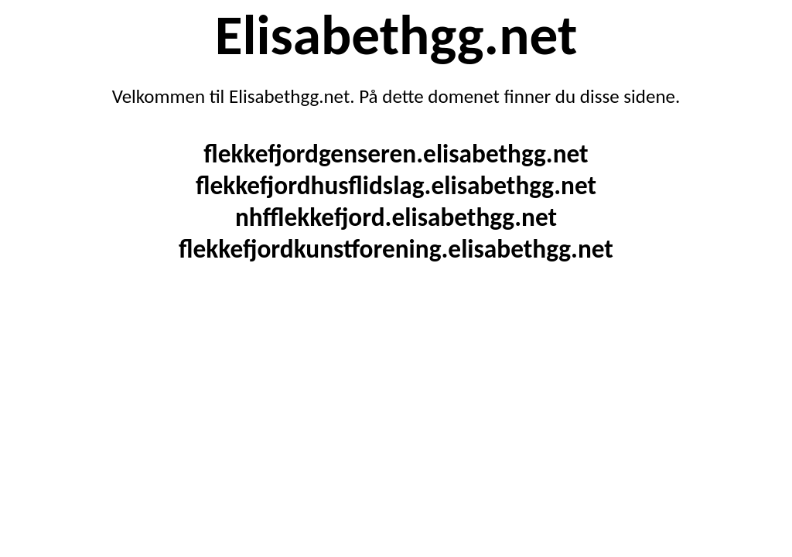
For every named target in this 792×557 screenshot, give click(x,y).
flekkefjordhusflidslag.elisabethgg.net (396, 185)
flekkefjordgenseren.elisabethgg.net (395, 153)
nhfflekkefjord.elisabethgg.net (396, 217)
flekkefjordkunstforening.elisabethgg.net (396, 249)
